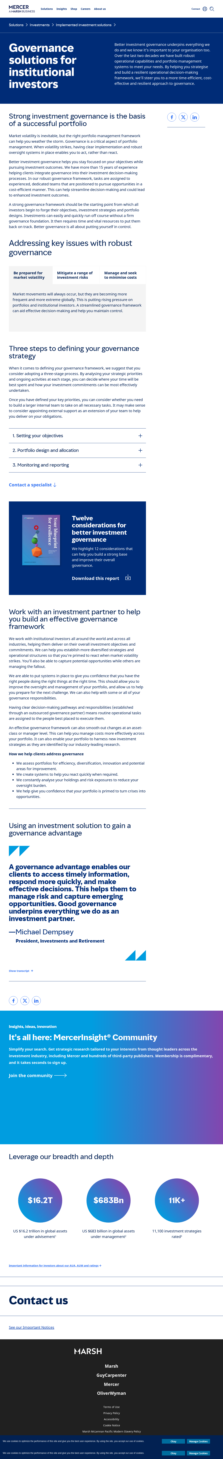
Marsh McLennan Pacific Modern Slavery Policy (111, 1432)
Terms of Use (111, 1407)
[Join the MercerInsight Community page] (111, 1075)
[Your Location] (204, 9)
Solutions (47, 9)
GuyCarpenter (111, 1375)
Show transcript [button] (19, 970)
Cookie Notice (111, 1425)
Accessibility (111, 1419)
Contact (196, 8)
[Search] (211, 9)
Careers (85, 9)
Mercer (111, 1384)
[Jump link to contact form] (32, 484)
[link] (13, 1000)
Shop (74, 9)
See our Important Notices (31, 1327)
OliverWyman (111, 1393)
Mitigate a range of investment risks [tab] (75, 275)
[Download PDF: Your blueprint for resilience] (101, 578)
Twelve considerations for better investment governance (99, 528)
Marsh (111, 1366)
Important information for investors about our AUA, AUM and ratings (54, 1265)
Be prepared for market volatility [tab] (29, 275)
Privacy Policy (111, 1413)
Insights (61, 9)
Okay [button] (173, 1441)
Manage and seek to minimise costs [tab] (120, 275)
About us (100, 9)
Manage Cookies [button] (198, 1441)
